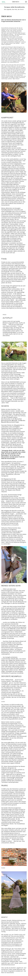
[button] (26, 2)
